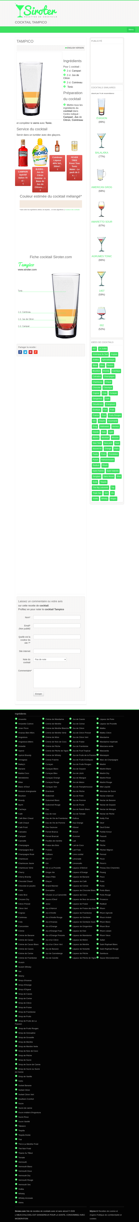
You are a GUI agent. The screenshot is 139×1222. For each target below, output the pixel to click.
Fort (105, 410)
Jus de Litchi (78, 773)
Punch (95, 460)
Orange (108, 448)
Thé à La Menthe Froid (28, 1144)
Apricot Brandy (24, 755)
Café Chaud (23, 823)
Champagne (109, 376)
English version (75, 48)
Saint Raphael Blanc (109, 944)
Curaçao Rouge (52, 782)
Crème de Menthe (53, 724)
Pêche (102, 845)
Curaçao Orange (53, 778)
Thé (20, 1139)
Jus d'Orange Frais (54, 931)
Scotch (21, 962)
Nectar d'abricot (107, 796)
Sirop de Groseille (26, 1037)
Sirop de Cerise (25, 998)
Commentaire (24, 670)
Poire (102, 881)
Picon (102, 859)
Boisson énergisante (27, 791)
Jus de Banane (52, 949)
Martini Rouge (106, 782)
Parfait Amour (106, 832)
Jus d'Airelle (51, 913)
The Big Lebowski (100, 487)
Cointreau (77, 82)
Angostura (22, 737)
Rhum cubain (105, 931)
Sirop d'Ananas (25, 980)
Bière (95, 365)
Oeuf (102, 823)
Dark (107, 398)
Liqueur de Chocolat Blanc (84, 890)
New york (108, 443)
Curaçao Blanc (52, 769)
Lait (74, 841)
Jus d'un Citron (52, 940)
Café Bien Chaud (25, 818)
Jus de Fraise (78, 742)
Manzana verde (106, 746)
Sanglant (96, 476)
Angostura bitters (25, 742)
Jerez (48, 904)
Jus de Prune (78, 805)
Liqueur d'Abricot (80, 868)
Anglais (114, 354)
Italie (104, 432)
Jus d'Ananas (51, 922)
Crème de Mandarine (55, 719)
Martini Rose (105, 778)
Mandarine (104, 737)
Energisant (110, 404)
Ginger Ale (50, 872)
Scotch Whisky (24, 967)
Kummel (76, 836)
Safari (102, 940)
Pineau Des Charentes (110, 868)
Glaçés (102, 421)
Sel (19, 971)
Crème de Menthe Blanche (57, 728)
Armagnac (22, 760)
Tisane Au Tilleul (25, 1153)
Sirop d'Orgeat (24, 989)
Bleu (102, 365)
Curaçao (113, 393)
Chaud (108, 382)
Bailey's (21, 764)
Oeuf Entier (105, 827)
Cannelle (22, 841)
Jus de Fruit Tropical (81, 751)
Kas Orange (78, 823)
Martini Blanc (105, 769)
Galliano (49, 854)
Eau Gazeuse (51, 827)
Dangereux (97, 398)
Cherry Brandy (24, 877)
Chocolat (96, 387)
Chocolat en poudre (26, 886)
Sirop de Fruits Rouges (28, 1028)
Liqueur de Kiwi (79, 931)
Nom (27, 617)
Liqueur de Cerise (80, 886)
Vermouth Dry (24, 1175)
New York (97, 443)
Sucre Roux (23, 1117)
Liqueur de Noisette (81, 949)
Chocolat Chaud (25, 881)
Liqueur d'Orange (80, 872)
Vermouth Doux (25, 1171)
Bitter (20, 782)
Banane (21, 769)
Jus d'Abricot (51, 908)
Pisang (103, 872)
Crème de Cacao (25, 940)
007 (94, 348)
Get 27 (48, 859)
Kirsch (75, 832)
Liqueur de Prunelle (108, 724)
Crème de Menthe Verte (56, 733)
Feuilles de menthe (54, 841)
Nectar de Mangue (108, 809)
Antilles (96, 360)
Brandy (106, 371)
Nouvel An (97, 448)
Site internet (24, 651)
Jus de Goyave (79, 769)
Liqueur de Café (80, 881)
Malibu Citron (105, 733)
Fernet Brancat (52, 836)
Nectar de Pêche (107, 814)
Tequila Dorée (24, 1135)
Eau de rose (51, 814)
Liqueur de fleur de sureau (84, 899)
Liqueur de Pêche (80, 953)
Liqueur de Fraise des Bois (84, 908)
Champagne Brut (25, 850)
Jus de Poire (78, 796)
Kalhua (76, 818)
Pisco (102, 877)
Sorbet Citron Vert (26, 1094)
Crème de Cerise (25, 953)
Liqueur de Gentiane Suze (84, 922)
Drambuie (50, 791)
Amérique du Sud (100, 354)
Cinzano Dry (23, 899)
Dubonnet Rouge (53, 805)
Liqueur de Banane (81, 877)
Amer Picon (23, 728)
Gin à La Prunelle (53, 868)
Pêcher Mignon (106, 850)
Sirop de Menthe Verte (28, 1046)
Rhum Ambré (105, 917)
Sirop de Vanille (25, 1076)
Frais (112, 410)
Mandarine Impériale (109, 742)
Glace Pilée (50, 877)
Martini (96, 437)
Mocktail (105, 437)
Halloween (104, 426)
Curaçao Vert (51, 787)
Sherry (21, 976)
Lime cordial (78, 854)
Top (112, 487)
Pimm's (103, 863)
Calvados (97, 376)
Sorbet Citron (24, 1090)
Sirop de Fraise (25, 1007)
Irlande (96, 432)
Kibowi (75, 827)
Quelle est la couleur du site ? (24, 640)
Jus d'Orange (51, 926)
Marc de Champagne (109, 760)
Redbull (96, 465)
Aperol (21, 751)
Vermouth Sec (24, 1184)
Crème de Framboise (27, 958)
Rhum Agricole (106, 913)
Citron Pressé (24, 904)
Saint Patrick (98, 471)
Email (24, 627)
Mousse (115, 437)
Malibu (103, 728)
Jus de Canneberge (54, 953)
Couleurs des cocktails (72, 209)
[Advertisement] (51, 232)
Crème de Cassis (25, 949)
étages (113, 498)
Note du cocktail (26, 661)
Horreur (115, 426)
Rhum (105, 465)
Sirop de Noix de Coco (28, 1051)
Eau (47, 809)
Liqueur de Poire (107, 719)
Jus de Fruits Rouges (82, 764)
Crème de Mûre (52, 737)
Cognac (96, 393)
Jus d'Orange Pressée (55, 935)
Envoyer (38, 694)
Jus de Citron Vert (80, 737)
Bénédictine (23, 778)
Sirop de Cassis (25, 994)
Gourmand (112, 421)
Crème (21, 931)
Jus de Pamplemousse (83, 787)
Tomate (21, 1157)
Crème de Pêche (53, 746)
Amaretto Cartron (25, 724)
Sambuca (104, 953)
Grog (95, 426)
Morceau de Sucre (108, 791)
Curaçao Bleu (51, 773)
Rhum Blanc (105, 922)
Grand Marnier (52, 886)
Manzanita (104, 751)
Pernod (103, 854)
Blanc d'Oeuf (24, 787)
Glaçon (49, 881)
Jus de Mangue (79, 778)
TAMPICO (25, 41)
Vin (112, 493)
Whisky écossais (25, 1198)
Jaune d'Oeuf (51, 899)
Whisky (104, 498)
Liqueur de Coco (80, 895)
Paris (116, 448)
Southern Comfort (26, 1099)
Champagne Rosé (26, 854)
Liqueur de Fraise (80, 904)
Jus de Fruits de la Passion (84, 755)
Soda (95, 482)
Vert (106, 493)
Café (20, 814)
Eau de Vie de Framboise (57, 818)
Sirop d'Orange (25, 985)
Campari (76, 70)
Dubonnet (50, 796)
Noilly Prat (104, 818)
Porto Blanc (105, 890)
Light (111, 432)
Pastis (95, 454)
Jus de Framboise (80, 746)
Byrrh (20, 805)
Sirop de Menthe (25, 1042)
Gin (94, 421)
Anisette (21, 746)
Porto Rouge (105, 895)
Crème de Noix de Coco (56, 742)
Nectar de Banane (108, 800)
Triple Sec (97, 493)
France (96, 415)
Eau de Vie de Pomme (55, 823)
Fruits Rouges (115, 415)
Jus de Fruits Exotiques (83, 760)
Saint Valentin (113, 471)
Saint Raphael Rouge (109, 949)
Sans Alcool (108, 476)
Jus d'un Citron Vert (54, 944)
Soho (20, 1081)
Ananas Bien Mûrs (26, 733)
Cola (105, 393)
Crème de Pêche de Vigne (57, 751)
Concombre (23, 926)
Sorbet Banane (25, 1085)
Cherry (21, 872)
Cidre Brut (22, 895)
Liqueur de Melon (80, 940)
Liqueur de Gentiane (81, 917)
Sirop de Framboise (26, 1012)
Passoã (103, 836)
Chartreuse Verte (25, 868)
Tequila (103, 482)
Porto (103, 454)
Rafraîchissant (107, 460)
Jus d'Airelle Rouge (54, 917)
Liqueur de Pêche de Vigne (84, 958)
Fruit (104, 415)
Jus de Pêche (79, 791)
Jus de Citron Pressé (82, 733)
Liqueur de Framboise (82, 913)
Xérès (21, 1202)
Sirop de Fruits (24, 1016)
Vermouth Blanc (25, 1166)
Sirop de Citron (25, 1003)
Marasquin (104, 755)
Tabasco (22, 1126)
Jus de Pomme (79, 800)
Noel (117, 443)
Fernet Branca (52, 832)
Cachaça (116, 371)
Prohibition (113, 454)
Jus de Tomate (79, 814)
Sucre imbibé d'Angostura (29, 1112)
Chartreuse (97, 382)
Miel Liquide (105, 787)
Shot (119, 476)
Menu (131, 29)
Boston (110, 365)
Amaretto (22, 719)
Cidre (20, 890)
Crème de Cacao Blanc (28, 944)
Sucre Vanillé (24, 1121)
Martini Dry (104, 773)
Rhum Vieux (105, 935)
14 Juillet (103, 348)
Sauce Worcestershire (109, 958)
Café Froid (23, 827)
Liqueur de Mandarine (82, 935)
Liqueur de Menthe (81, 944)
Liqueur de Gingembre (82, 926)
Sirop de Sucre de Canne (29, 1064)
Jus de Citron (78, 728)
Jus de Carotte (52, 958)
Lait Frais (77, 850)
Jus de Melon (78, 782)
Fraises (49, 850)
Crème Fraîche (52, 760)
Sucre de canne (25, 1108)
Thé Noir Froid (24, 1148)
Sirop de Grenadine (26, 1033)
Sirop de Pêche (25, 1055)
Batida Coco (23, 773)
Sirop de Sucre (24, 1060)
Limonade (77, 859)
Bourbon (96, 371)
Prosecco (104, 899)
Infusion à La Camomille (56, 895)
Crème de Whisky (53, 755)
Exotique (96, 410)
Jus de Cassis (79, 719)
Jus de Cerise (79, 724)
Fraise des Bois (52, 845)
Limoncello (77, 863)
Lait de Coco (78, 845)
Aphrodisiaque (108, 360)
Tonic (70, 87)
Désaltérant (98, 404)
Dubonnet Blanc (53, 800)
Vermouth (22, 1162)
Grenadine (50, 890)
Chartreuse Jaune (26, 863)
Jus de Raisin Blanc (81, 809)
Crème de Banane (26, 935)
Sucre (21, 1103)
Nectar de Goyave (108, 805)
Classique (107, 387)
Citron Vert (23, 908)
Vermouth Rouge (25, 1180)
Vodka (95, 498)
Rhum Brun (105, 926)
